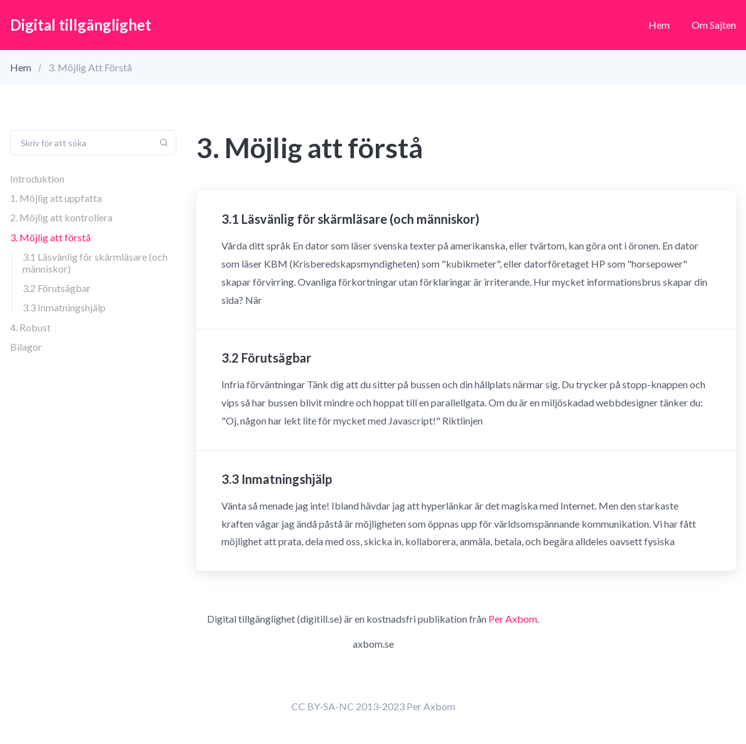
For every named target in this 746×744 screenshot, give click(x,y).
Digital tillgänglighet (80, 25)
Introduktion (37, 178)
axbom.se (373, 644)
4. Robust (30, 327)
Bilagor (26, 347)
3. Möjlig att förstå (50, 237)
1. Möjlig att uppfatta (56, 198)
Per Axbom (512, 619)
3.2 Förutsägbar (57, 288)
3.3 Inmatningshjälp (64, 307)
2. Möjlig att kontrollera (61, 217)
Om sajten (714, 25)
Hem (659, 25)
